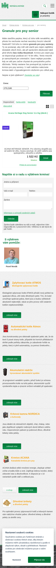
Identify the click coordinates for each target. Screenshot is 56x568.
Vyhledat (44, 6)
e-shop (9, 490)
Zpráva (7, 200)
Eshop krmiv (14, 25)
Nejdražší (32, 102)
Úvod (4, 25)
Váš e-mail (8, 191)
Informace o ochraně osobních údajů (19, 213)
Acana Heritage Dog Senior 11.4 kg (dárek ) (28, 113)
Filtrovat (46, 93)
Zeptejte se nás (32, 75)
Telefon (32, 191)
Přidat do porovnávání (27, 165)
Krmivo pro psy (28, 25)
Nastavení (16, 560)
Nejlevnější (20, 102)
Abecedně (7, 106)
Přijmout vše (39, 560)
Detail (45, 158)
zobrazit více (11, 315)
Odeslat (11, 219)
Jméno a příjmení (11, 182)
